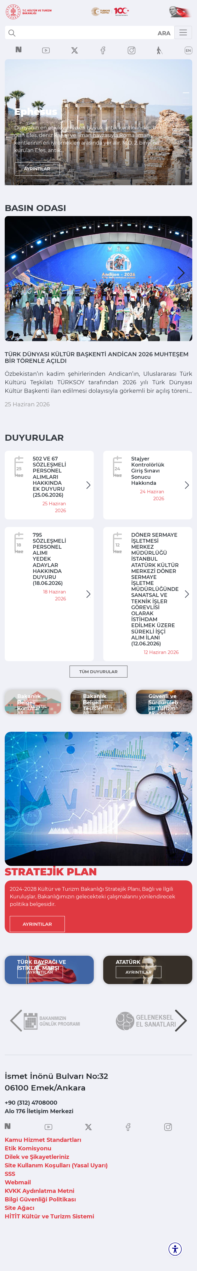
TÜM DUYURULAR (98, 696)
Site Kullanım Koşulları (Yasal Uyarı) (56, 1190)
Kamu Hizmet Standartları (43, 1164)
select (163, 33)
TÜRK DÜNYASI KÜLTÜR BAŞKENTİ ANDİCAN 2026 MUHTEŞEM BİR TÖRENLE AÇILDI (93, 360)
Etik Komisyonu (28, 1173)
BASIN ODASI (35, 208)
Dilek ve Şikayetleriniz (37, 1181)
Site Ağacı (19, 1232)
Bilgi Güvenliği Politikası (40, 1224)
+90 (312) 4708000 (31, 1127)
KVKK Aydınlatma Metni (39, 1215)
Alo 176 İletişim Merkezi (39, 1136)
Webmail (18, 1207)
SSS (10, 1198)
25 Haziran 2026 (27, 428)
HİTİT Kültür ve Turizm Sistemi (49, 1241)
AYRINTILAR (37, 169)
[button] (15, 273)
